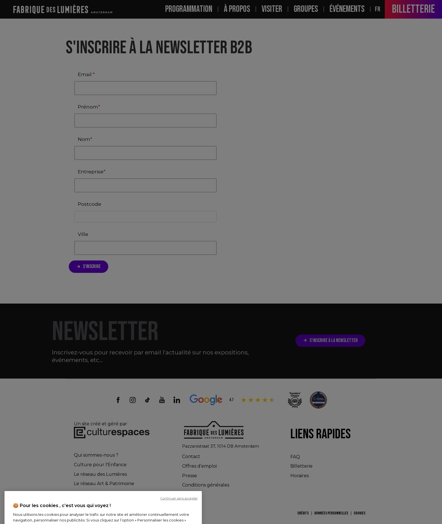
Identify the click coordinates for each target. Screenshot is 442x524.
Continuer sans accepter (179, 520)
